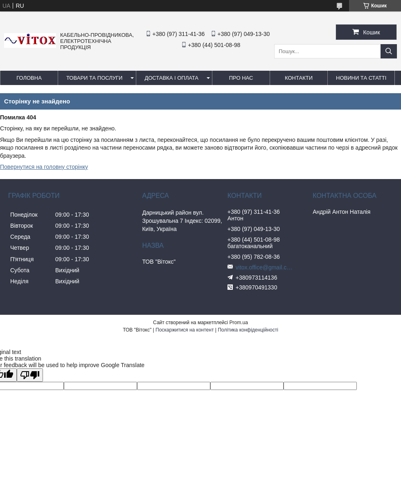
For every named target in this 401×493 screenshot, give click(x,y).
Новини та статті (361, 78)
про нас (241, 78)
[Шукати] (389, 51)
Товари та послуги (94, 78)
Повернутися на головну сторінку (44, 167)
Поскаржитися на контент (184, 330)
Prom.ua (239, 322)
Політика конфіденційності (248, 330)
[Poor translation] (30, 375)
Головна (29, 78)
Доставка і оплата (171, 78)
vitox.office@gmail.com (264, 267)
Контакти (299, 78)
